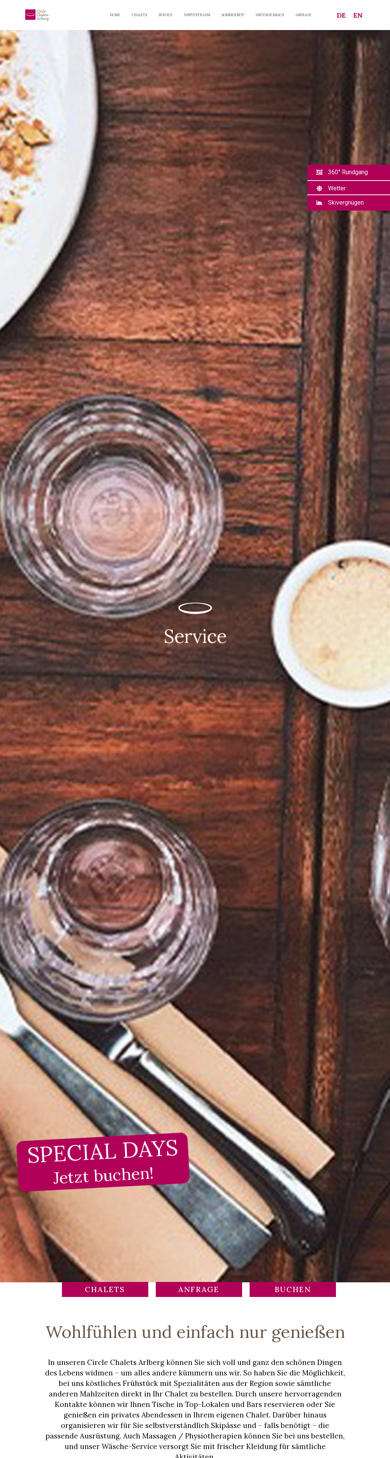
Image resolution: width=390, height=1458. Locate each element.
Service (195, 636)
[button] (342, 172)
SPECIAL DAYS (102, 1160)
